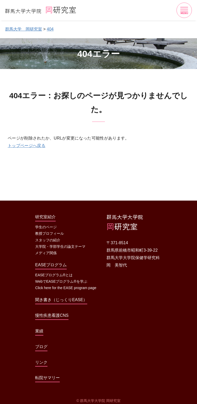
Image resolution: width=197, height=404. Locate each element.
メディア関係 (46, 253)
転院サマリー (47, 378)
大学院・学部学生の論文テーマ (60, 246)
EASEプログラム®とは (54, 275)
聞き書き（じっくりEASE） (61, 300)
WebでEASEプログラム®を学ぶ (61, 281)
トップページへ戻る (26, 145)
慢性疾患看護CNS (51, 315)
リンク (41, 362)
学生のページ (46, 227)
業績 (39, 331)
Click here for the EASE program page (65, 288)
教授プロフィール (49, 233)
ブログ (41, 346)
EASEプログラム (51, 265)
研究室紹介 (45, 217)
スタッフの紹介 (47, 240)
